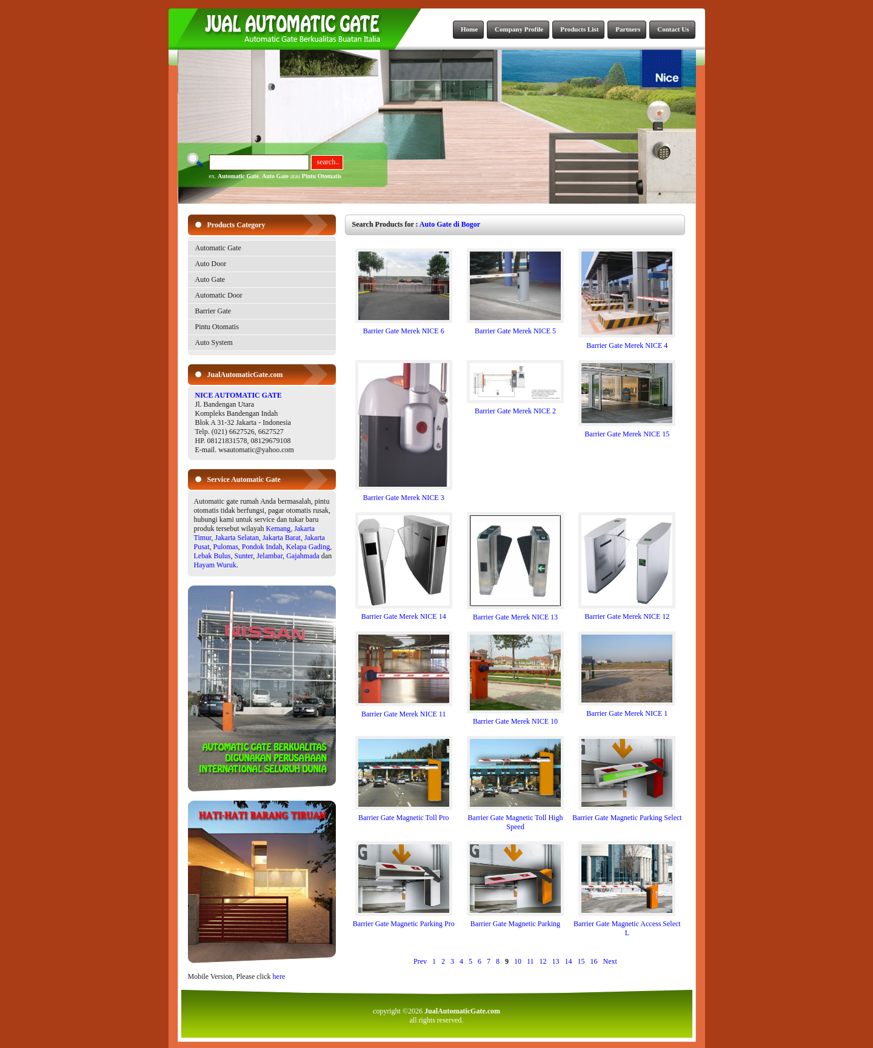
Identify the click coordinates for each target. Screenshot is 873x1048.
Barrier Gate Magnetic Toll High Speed (515, 819)
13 (556, 961)
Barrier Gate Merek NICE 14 (403, 613)
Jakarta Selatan (237, 537)
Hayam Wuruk (215, 565)
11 (530, 961)
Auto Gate (275, 176)
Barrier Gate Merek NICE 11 (403, 710)
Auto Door (211, 263)
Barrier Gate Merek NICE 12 (626, 613)
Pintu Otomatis (321, 176)
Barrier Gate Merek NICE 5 (515, 327)
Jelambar (269, 556)
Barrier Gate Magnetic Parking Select (627, 814)
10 (517, 961)
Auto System (214, 342)
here (279, 976)
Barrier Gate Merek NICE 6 (403, 327)
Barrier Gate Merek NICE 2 (515, 407)
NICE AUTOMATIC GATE (238, 395)
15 (581, 961)
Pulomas (225, 546)
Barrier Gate (213, 311)
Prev (420, 961)
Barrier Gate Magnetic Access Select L (627, 925)
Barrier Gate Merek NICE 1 (626, 710)
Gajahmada (302, 556)
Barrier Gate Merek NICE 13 (515, 613)
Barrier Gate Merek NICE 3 (403, 494)
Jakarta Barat (282, 537)
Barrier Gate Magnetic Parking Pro (404, 920)
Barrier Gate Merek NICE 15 (626, 430)
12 (543, 961)
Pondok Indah (262, 546)
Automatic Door (218, 295)
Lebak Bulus (212, 556)
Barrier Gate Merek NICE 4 (626, 342)
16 (594, 961)
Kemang (278, 528)
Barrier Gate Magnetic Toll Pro (403, 814)
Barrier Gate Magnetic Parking (515, 920)
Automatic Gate (238, 176)
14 (568, 961)
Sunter (244, 556)
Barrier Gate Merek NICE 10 (515, 718)
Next (610, 961)
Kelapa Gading (308, 546)
